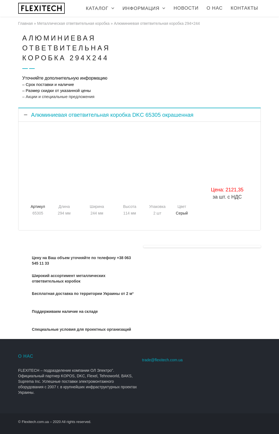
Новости (186, 8)
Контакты (244, 8)
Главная (25, 23)
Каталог (97, 8)
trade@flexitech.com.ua (162, 360)
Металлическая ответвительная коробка (73, 23)
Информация (141, 8)
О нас (215, 8)
